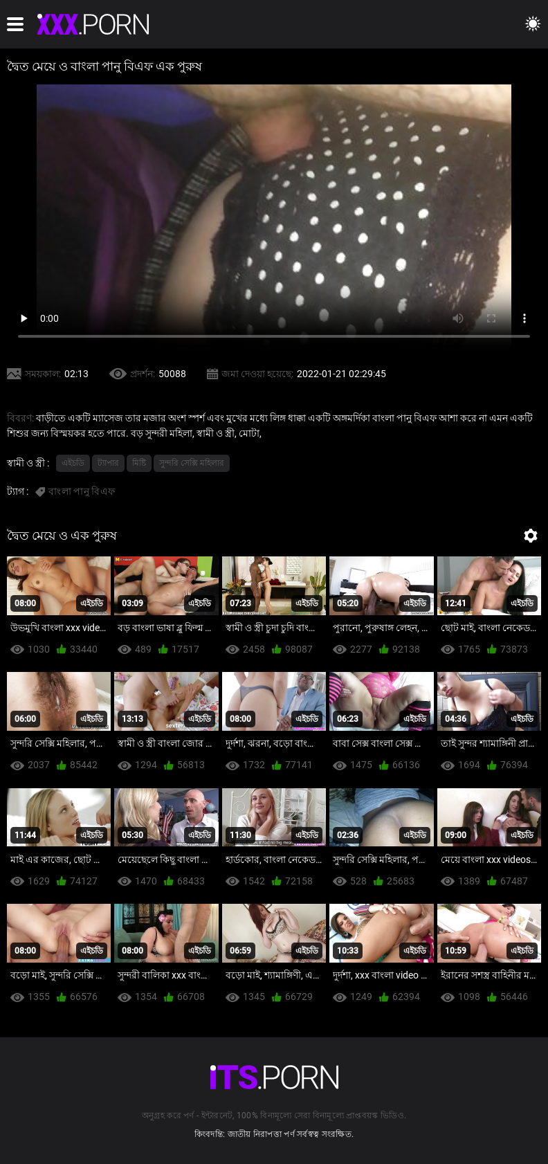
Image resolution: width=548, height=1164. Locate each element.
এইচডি (73, 463)
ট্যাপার (108, 463)
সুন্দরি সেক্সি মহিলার (191, 463)
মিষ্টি (139, 463)
